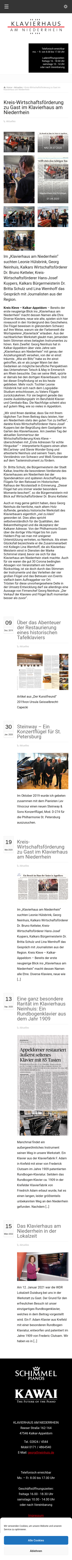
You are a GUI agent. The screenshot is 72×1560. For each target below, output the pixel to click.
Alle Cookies (36, 1540)
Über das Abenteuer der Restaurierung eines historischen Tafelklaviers (39, 630)
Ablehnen (36, 1551)
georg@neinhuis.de (41, 1452)
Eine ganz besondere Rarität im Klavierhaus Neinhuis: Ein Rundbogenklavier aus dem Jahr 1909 (41, 1009)
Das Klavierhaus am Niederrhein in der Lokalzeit (39, 1231)
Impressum (36, 1515)
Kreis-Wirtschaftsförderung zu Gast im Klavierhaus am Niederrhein (42, 849)
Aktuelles (11, 121)
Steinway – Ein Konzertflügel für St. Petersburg (39, 731)
